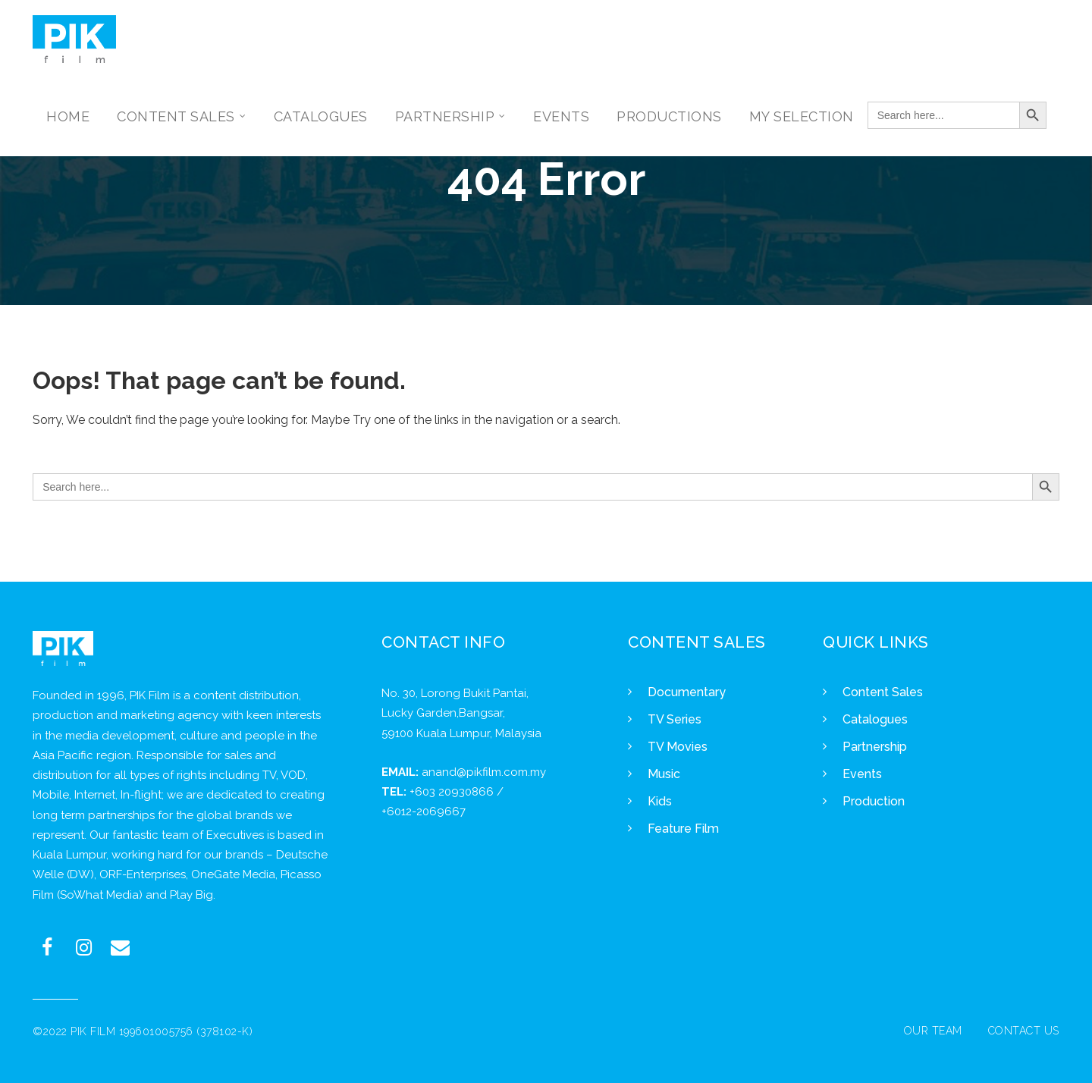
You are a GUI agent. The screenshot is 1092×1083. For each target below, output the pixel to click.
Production (874, 801)
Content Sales (883, 692)
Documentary (687, 692)
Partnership (875, 746)
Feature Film (683, 828)
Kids (660, 801)
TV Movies (678, 746)
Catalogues (875, 719)
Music (664, 774)
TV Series (674, 719)
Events (862, 774)
